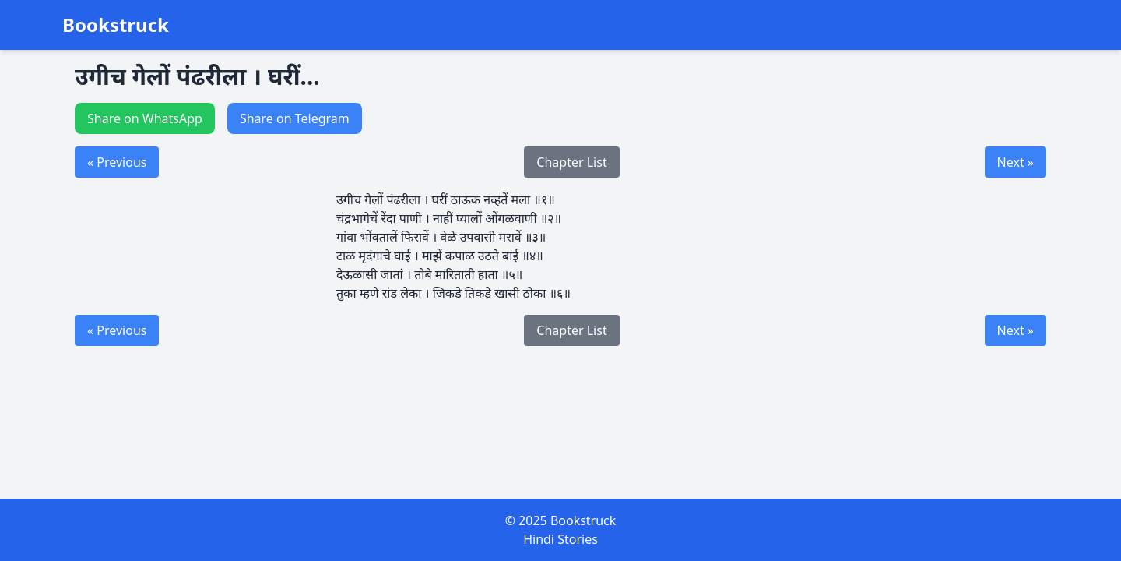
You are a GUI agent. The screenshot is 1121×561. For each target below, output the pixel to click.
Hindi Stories (560, 539)
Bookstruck (115, 24)
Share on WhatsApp (144, 118)
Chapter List (571, 162)
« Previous (116, 162)
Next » (1015, 162)
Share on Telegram (295, 118)
